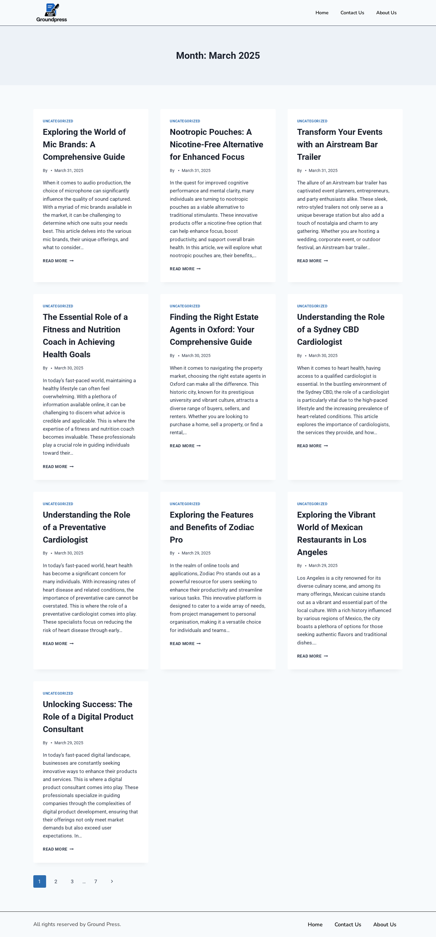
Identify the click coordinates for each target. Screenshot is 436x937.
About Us (386, 13)
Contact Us (352, 13)
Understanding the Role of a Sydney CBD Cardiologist (341, 329)
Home (322, 13)
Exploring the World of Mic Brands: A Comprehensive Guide (84, 144)
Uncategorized (58, 121)
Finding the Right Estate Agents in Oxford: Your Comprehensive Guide (214, 329)
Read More (58, 260)
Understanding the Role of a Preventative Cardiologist (86, 527)
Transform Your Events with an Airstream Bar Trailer (339, 144)
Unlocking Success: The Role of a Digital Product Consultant (88, 716)
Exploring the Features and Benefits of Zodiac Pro (212, 527)
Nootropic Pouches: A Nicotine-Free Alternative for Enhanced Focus (216, 144)
